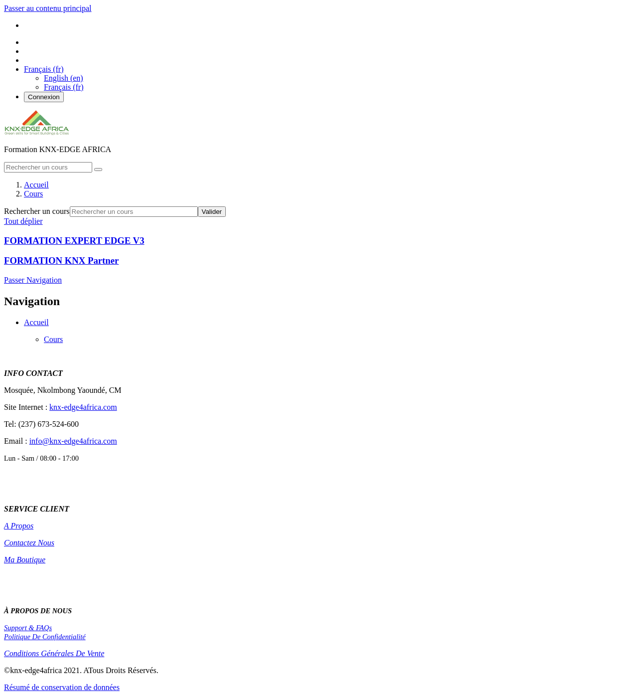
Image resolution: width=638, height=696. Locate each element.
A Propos (18, 526)
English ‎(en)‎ (63, 78)
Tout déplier (23, 221)
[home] (36, 132)
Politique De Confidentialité (45, 637)
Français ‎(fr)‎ (64, 87)
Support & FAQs (28, 628)
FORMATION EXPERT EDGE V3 (74, 240)
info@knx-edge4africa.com (73, 441)
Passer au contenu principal (48, 8)
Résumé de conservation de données (62, 687)
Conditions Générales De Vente (54, 653)
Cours (53, 339)
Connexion (44, 97)
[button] (44, 69)
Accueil (36, 322)
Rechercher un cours (37, 211)
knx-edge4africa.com (83, 407)
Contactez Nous (29, 542)
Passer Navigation (33, 280)
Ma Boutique (24, 559)
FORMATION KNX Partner (61, 260)
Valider (212, 211)
